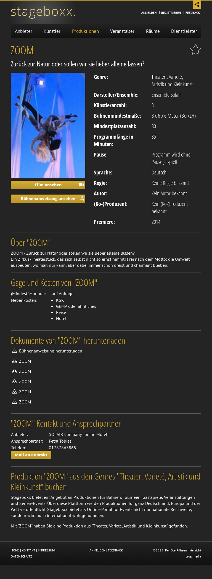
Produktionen (85, 31)
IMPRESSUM (46, 550)
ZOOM (25, 361)
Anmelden (149, 13)
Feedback (193, 13)
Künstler (52, 31)
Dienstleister (184, 31)
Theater (159, 76)
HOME (15, 550)
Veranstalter (122, 31)
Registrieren (171, 13)
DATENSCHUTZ (21, 556)
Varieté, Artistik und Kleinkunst (172, 80)
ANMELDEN (97, 550)
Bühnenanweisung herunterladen (50, 351)
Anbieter (23, 31)
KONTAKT (28, 550)
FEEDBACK (115, 550)
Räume (153, 31)
